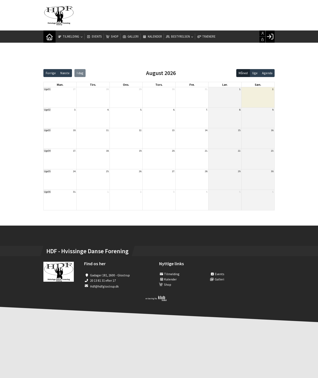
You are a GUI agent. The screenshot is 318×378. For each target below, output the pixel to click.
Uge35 (47, 171)
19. (140, 150)
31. (206, 89)
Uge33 (47, 130)
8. (240, 109)
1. (240, 89)
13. (173, 130)
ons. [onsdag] (126, 85)
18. (107, 150)
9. (273, 109)
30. (173, 89)
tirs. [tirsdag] (93, 85)
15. (239, 130)
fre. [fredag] (192, 85)
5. (141, 109)
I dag (80, 73)
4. (108, 109)
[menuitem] (49, 36)
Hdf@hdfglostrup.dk (104, 286)
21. (206, 150)
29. (140, 89)
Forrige (51, 73)
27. (74, 89)
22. (239, 150)
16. (272, 130)
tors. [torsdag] (159, 85)
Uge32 (47, 109)
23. (272, 150)
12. (140, 130)
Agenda (267, 73)
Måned (243, 73)
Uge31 (47, 89)
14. (206, 130)
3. (75, 109)
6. (174, 109)
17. (74, 150)
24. (74, 171)
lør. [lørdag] (225, 85)
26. (140, 171)
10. (74, 130)
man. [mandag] (60, 85)
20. (173, 150)
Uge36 (47, 191)
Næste (65, 73)
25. (107, 171)
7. (207, 109)
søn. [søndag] (258, 85)
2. (273, 89)
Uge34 (47, 150)
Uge (255, 73)
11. (107, 130)
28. (107, 89)
